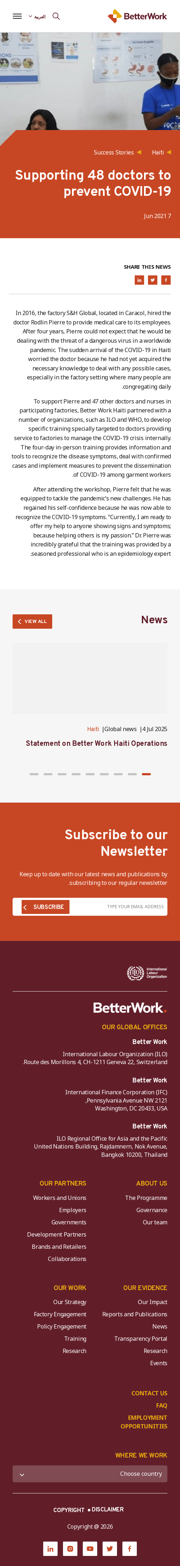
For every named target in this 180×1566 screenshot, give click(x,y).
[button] (146, 774)
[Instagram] (70, 1549)
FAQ (161, 1405)
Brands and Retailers (59, 1247)
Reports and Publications (134, 1314)
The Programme (146, 1198)
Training (75, 1339)
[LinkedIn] (50, 1549)
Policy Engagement (60, 1326)
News (159, 1326)
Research (155, 1351)
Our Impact (152, 1302)
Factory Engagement (60, 1314)
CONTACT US (149, 1393)
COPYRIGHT (68, 1510)
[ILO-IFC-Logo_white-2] (147, 973)
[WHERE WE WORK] (90, 1473)
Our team (155, 1222)
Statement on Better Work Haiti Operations (96, 744)
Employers (72, 1210)
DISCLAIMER (108, 1510)
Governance (151, 1210)
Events (158, 1363)
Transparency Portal (140, 1339)
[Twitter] (110, 1549)
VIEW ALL (35, 622)
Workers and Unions (59, 1198)
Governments (68, 1222)
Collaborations (67, 1259)
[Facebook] (129, 1549)
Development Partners (56, 1234)
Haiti (93, 729)
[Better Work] (130, 1007)
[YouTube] (90, 1549)
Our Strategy (69, 1302)
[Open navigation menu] (17, 16)
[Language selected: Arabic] (37, 16)
